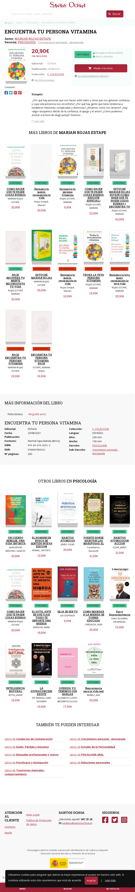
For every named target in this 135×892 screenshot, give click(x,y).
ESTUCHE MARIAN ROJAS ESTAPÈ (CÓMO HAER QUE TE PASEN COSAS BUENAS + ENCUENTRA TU (119, 197)
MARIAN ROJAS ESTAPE (33, 39)
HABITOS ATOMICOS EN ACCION (119, 540)
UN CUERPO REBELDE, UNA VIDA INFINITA (15, 540)
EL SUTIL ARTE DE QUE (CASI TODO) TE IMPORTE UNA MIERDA (41, 617)
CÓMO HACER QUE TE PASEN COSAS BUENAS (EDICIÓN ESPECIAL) (93, 194)
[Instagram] (124, 820)
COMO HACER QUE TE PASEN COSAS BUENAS (15, 192)
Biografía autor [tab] (37, 414)
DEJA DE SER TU (67, 611)
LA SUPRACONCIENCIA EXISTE (44, 691)
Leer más (110, 880)
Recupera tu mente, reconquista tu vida (42, 193)
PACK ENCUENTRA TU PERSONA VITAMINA (15, 359)
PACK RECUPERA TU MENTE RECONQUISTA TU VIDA (15, 280)
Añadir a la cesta (100, 68)
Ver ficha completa (43, 80)
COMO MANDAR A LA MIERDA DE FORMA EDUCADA (93, 616)
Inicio (9, 22)
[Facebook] (105, 820)
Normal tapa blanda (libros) (44, 441)
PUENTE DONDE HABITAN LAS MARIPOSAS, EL (93, 540)
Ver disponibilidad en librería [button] (91, 76)
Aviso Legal (32, 814)
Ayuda (8, 832)
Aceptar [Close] (91, 880)
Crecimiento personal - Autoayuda (60, 42)
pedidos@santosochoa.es (77, 823)
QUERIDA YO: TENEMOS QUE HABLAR (67, 691)
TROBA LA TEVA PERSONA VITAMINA (93, 278)
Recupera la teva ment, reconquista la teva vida (119, 279)
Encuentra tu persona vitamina (68, 192)
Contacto (10, 826)
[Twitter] (115, 820)
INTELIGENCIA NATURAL (15, 690)
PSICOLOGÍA (27, 42)
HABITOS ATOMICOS (67, 539)
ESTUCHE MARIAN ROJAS (41, 276)
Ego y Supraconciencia (119, 613)
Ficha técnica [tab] (15, 414)
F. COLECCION (55, 74)
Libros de (29, 739)
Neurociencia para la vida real (93, 690)
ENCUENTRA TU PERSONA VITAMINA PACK (41, 359)
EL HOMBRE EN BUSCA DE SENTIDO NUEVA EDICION (41, 542)
